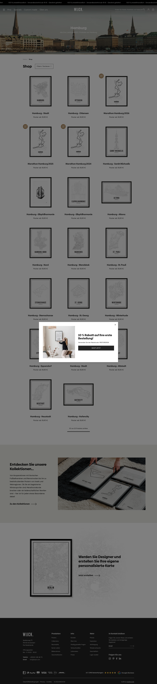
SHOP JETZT (96, 348)
